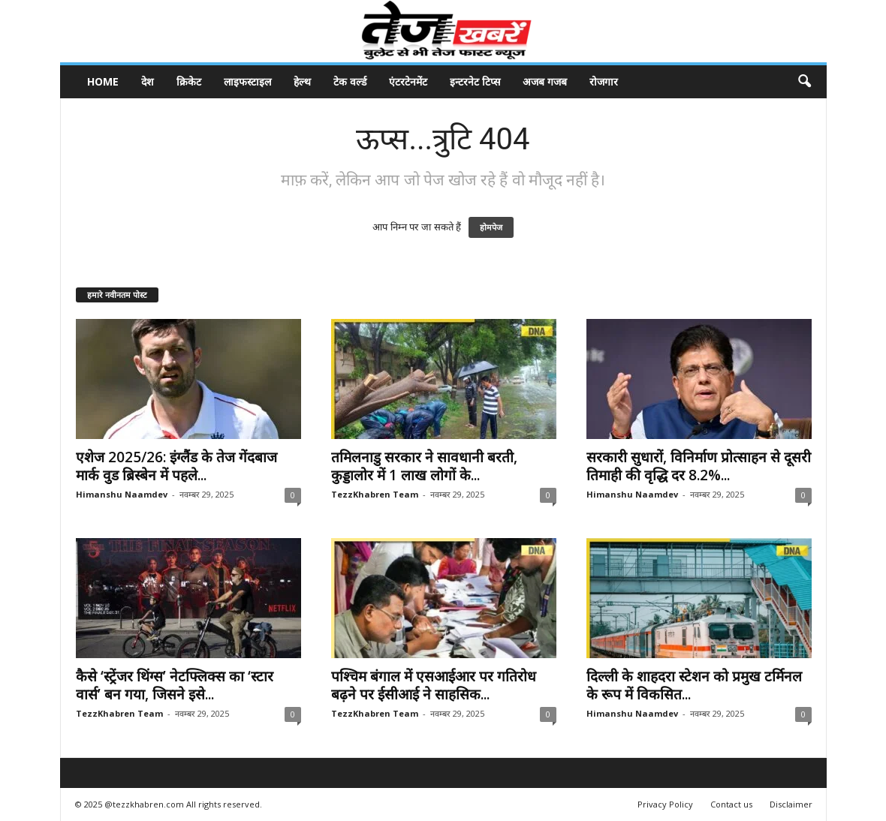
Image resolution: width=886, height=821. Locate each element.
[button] (804, 81)
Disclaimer (791, 804)
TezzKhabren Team (374, 494)
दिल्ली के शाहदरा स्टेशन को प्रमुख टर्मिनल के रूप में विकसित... (694, 685)
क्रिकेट (188, 81)
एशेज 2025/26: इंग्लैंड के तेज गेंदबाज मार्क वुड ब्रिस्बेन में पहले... (176, 466)
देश (147, 81)
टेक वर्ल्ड (349, 81)
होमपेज (491, 227)
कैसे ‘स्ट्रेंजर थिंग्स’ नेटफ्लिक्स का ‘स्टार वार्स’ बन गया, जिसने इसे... (174, 685)
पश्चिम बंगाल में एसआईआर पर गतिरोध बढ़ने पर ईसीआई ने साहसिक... (433, 685)
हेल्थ (302, 81)
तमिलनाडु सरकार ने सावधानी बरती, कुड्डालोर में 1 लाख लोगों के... (424, 466)
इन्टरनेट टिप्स (475, 81)
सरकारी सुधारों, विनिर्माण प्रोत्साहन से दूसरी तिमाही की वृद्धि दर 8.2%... (698, 466)
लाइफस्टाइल (247, 81)
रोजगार (603, 81)
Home (103, 81)
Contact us (731, 804)
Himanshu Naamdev (121, 494)
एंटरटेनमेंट (408, 81)
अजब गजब (545, 81)
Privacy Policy (665, 804)
